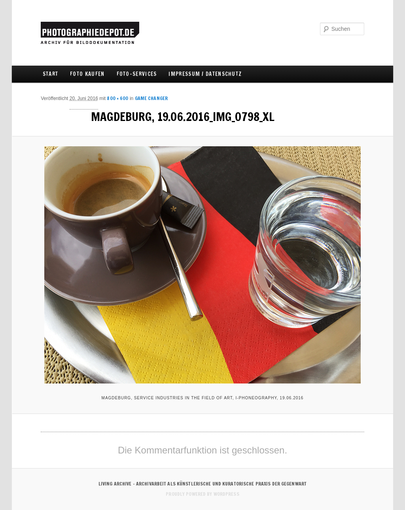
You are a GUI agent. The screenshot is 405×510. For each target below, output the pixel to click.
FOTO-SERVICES (137, 73)
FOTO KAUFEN (87, 73)
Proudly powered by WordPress (202, 494)
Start (51, 73)
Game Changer (151, 98)
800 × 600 (117, 98)
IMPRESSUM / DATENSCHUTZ (205, 73)
